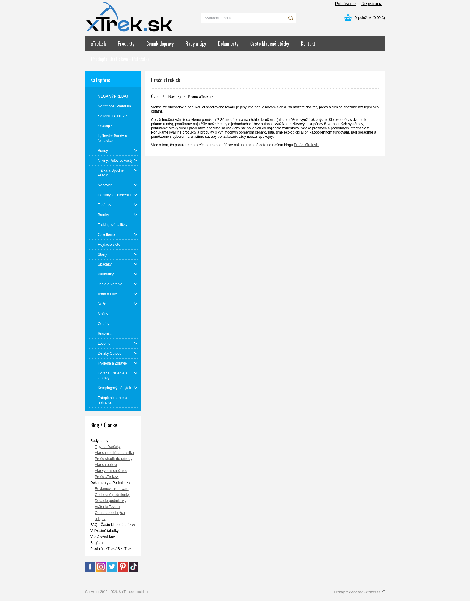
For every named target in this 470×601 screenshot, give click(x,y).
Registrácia (371, 3)
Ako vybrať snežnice (111, 471)
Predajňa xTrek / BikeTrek (111, 549)
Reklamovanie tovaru (112, 489)
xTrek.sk (98, 43)
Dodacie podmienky (110, 501)
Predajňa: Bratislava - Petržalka (120, 58)
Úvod (155, 97)
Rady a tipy (196, 43)
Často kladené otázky (269, 43)
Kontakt (308, 43)
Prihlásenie (345, 3)
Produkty (126, 43)
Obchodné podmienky (112, 495)
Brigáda (96, 543)
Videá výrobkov (102, 537)
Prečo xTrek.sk (107, 477)
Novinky (174, 97)
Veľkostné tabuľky (104, 531)
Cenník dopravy (160, 43)
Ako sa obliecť (106, 465)
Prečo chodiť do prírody (113, 459)
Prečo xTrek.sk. (306, 145)
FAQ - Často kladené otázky (112, 525)
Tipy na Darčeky (107, 447)
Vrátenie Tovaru (107, 507)
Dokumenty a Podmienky (110, 483)
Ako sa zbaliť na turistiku (114, 453)
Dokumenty (228, 43)
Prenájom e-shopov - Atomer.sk (359, 592)
